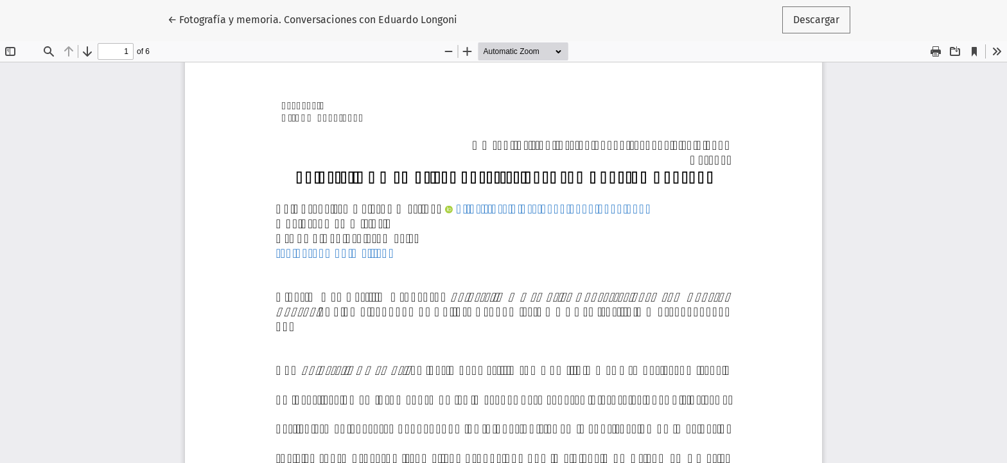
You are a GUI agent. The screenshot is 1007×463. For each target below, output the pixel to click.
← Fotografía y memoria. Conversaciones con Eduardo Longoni (312, 19)
